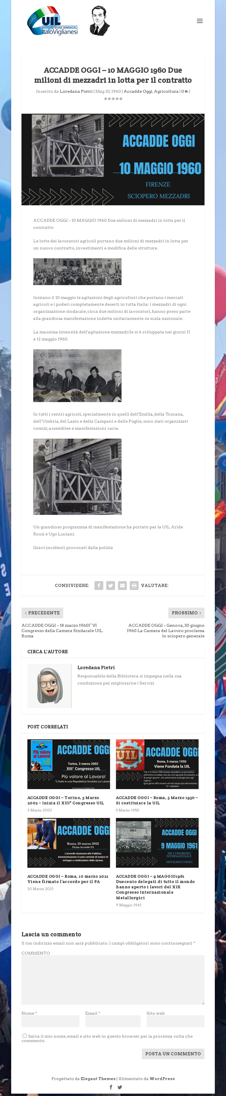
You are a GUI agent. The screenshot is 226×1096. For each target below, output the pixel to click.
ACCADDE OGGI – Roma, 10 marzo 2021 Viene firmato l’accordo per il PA (68, 881)
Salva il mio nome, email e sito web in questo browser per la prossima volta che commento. (107, 1041)
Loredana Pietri (76, 94)
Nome (29, 1016)
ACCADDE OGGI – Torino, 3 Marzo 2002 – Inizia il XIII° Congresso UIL (65, 803)
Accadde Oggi (138, 94)
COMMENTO (35, 955)
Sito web (156, 1016)
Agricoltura (166, 94)
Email (92, 1016)
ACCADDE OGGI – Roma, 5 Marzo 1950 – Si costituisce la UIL (157, 803)
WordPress (162, 1081)
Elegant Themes (98, 1081)
